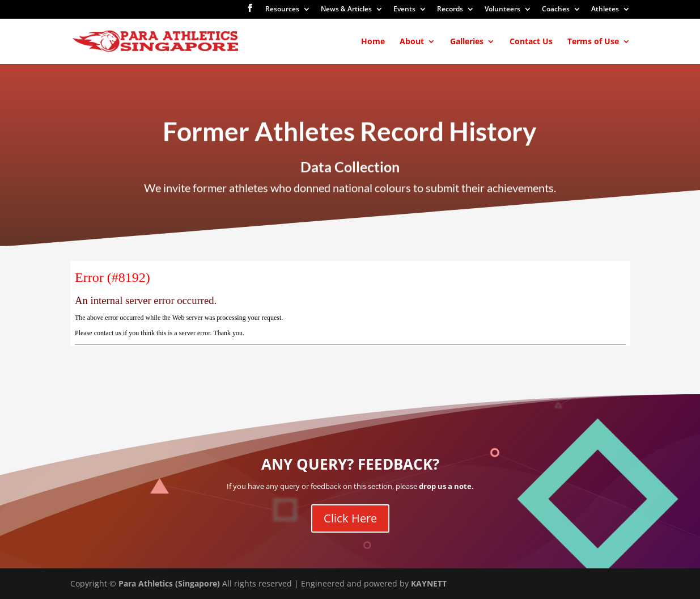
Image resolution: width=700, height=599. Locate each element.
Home (373, 42)
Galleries (466, 42)
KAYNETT (429, 583)
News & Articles (346, 10)
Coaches (556, 10)
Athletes (605, 10)
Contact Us (531, 42)
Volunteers (502, 10)
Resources (282, 10)
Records (450, 10)
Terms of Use (593, 42)
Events (404, 10)
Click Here (350, 518)
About (412, 42)
